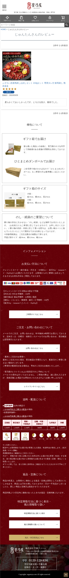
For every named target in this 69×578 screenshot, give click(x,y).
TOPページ (7, 18)
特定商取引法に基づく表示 (34, 513)
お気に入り (35, 18)
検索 (66, 25)
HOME (3, 29)
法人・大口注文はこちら (34, 538)
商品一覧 (21, 18)
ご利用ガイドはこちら (34, 314)
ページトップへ (66, 575)
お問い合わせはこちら (34, 348)
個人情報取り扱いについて (34, 524)
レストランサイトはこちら (34, 386)
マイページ (49, 18)
